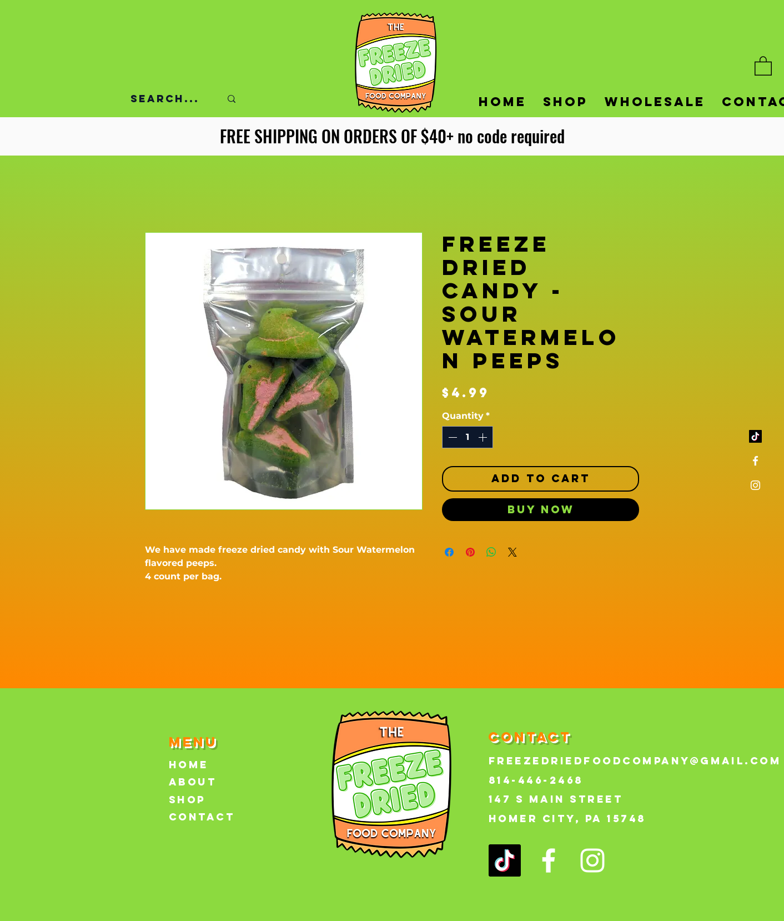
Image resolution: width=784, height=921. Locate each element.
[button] (763, 65)
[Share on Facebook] (449, 552)
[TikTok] (755, 436)
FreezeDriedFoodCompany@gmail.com (635, 760)
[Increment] (483, 437)
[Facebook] (755, 460)
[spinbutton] (467, 437)
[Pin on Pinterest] (470, 552)
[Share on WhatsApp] (491, 552)
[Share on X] (512, 552)
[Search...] (167, 99)
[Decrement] (451, 437)
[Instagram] (755, 485)
